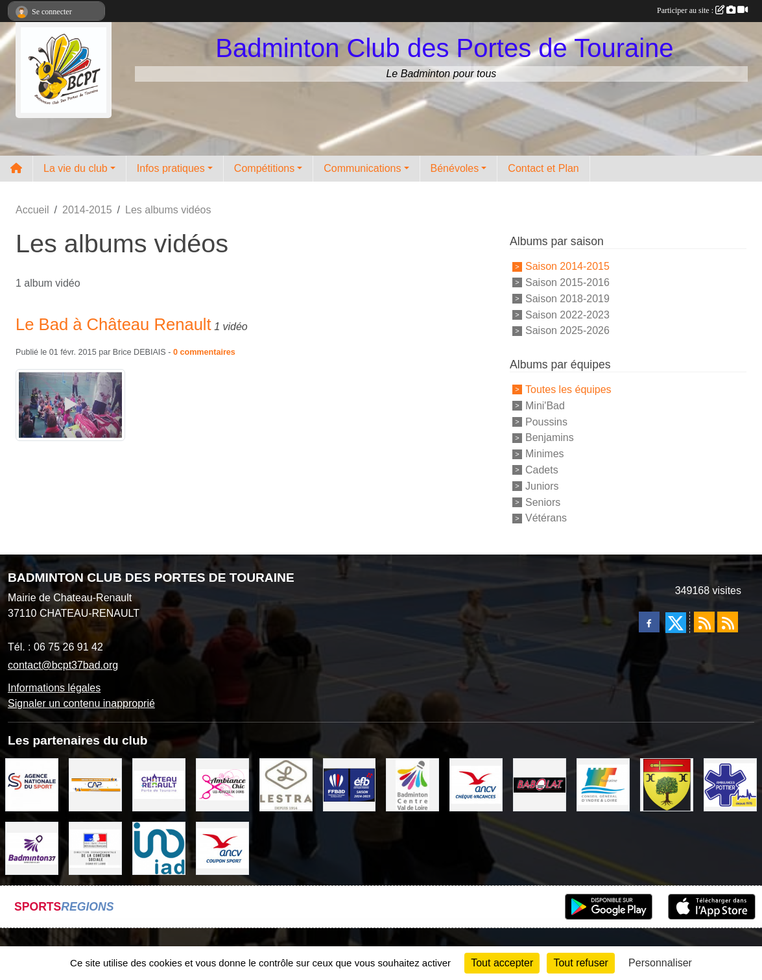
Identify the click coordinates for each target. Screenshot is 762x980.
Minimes (544, 453)
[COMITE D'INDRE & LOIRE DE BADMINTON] (31, 847)
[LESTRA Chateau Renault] (286, 783)
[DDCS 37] (95, 847)
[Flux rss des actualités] (704, 622)
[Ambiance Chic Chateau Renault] (222, 783)
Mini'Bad (545, 405)
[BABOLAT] (539, 783)
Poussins (546, 421)
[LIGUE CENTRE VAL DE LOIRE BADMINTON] (412, 783)
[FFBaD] (349, 783)
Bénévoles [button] (455, 168)
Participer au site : (702, 10)
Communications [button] (362, 168)
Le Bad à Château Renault (113, 324)
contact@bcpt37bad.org (63, 665)
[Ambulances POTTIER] (730, 783)
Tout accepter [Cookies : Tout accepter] (502, 962)
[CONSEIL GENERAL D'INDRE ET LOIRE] (603, 783)
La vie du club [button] (75, 168)
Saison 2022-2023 (567, 314)
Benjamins (549, 437)
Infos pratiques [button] (171, 168)
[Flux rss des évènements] (727, 622)
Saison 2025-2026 (567, 330)
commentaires (207, 352)
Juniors (542, 486)
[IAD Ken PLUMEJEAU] (158, 847)
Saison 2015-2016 (567, 282)
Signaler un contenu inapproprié (81, 703)
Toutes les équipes (568, 389)
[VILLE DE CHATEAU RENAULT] (158, 783)
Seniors (542, 501)
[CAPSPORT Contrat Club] (95, 783)
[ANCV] (476, 783)
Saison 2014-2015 (567, 266)
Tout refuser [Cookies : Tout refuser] (580, 962)
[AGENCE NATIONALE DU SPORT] (31, 783)
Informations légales (54, 687)
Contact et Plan (543, 168)
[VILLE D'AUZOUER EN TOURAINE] (666, 783)
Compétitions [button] (264, 168)
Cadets (541, 469)
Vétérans (546, 517)
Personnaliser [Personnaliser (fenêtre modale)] (660, 962)
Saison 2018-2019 (567, 298)
